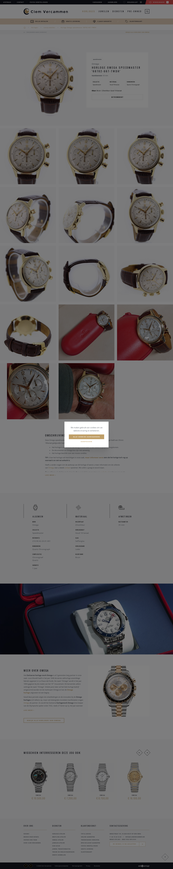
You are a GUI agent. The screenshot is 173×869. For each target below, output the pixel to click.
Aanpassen (86, 442)
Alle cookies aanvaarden (86, 437)
